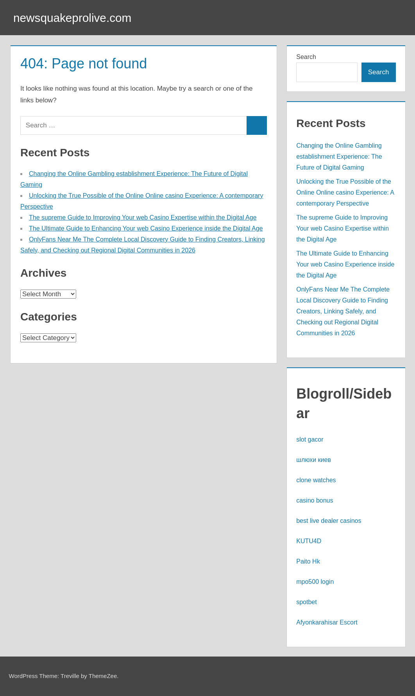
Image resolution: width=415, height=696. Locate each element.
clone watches (316, 480)
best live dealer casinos (328, 520)
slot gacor (309, 439)
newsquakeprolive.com (77, 18)
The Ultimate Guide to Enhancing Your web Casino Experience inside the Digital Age (146, 228)
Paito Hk (308, 561)
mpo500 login (315, 581)
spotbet (306, 602)
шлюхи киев (313, 459)
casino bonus (314, 500)
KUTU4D (308, 541)
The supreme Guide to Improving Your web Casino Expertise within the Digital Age (143, 217)
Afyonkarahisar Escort (327, 622)
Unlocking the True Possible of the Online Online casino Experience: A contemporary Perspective (345, 192)
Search (306, 57)
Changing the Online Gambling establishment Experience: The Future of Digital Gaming (339, 156)
